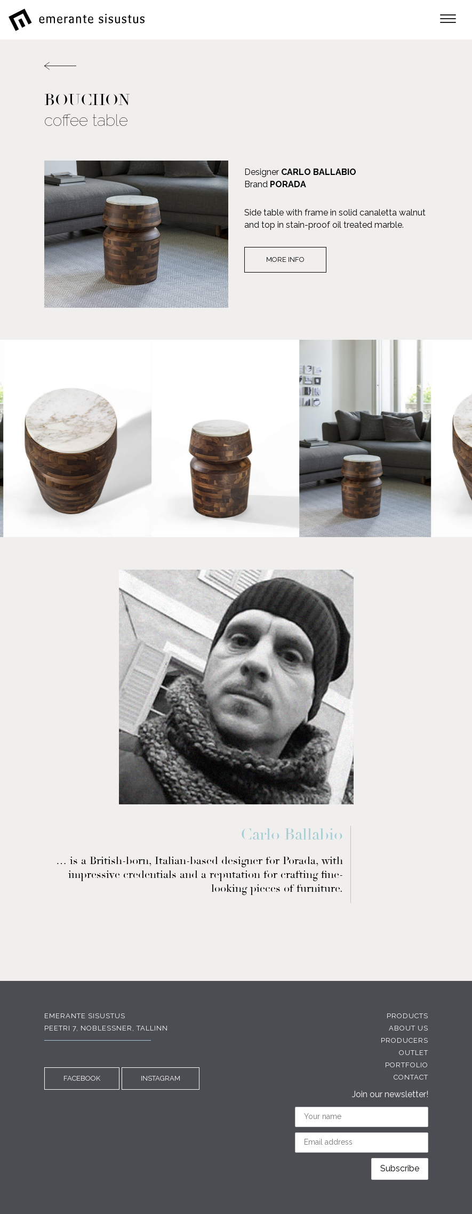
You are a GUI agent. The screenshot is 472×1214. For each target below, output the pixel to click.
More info (285, 259)
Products (407, 1016)
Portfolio (406, 1065)
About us (408, 1028)
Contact (411, 1077)
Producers (404, 1040)
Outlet (413, 1053)
